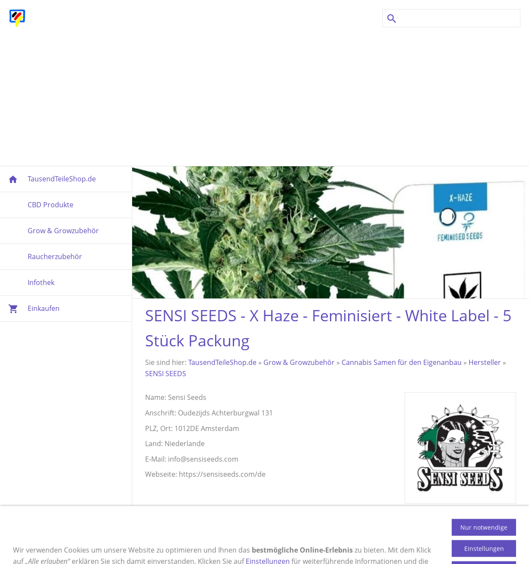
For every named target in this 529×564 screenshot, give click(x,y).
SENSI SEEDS (165, 373)
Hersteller (485, 362)
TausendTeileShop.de (222, 362)
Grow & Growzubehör (299, 362)
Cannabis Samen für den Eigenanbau (402, 362)
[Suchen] (451, 18)
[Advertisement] (265, 96)
